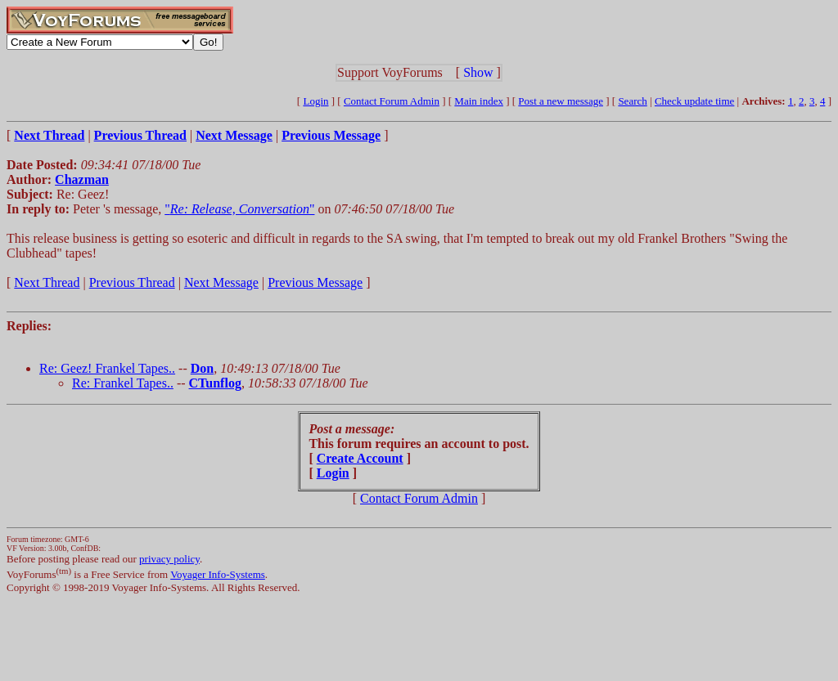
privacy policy (169, 559)
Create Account (360, 458)
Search (632, 101)
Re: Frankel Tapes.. (122, 383)
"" (239, 209)
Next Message (221, 282)
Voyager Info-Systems (217, 574)
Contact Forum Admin (391, 101)
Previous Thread (132, 282)
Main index (478, 101)
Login (315, 101)
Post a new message (560, 101)
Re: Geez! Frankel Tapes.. (107, 368)
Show (478, 72)
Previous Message (315, 282)
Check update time (694, 101)
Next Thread (46, 282)
